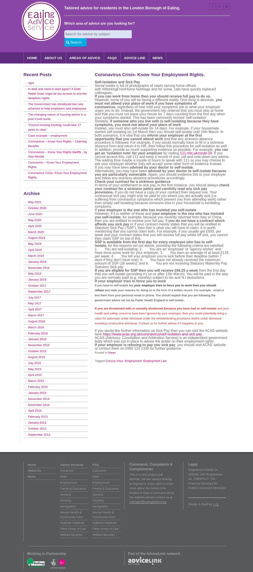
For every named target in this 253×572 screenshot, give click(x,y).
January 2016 (37, 331)
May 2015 (34, 361)
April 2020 (35, 218)
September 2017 (39, 283)
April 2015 (35, 367)
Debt (63, 468)
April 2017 (35, 301)
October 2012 (37, 420)
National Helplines (72, 514)
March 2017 (36, 307)
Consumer (67, 462)
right (31, 75)
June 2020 (35, 206)
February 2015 (38, 379)
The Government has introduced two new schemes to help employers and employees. (57, 98)
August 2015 (36, 349)
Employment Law (154, 353)
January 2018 (37, 271)
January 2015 (37, 385)
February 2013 (38, 408)
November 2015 (39, 337)
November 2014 (39, 397)
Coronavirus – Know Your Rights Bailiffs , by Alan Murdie (57, 146)
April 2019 (35, 241)
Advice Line (134, 50)
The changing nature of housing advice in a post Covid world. (57, 109)
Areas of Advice (84, 50)
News (158, 50)
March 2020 (36, 224)
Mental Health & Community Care (71, 506)
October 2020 (37, 200)
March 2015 (36, 373)
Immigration (68, 498)
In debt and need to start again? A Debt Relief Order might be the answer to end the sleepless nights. (57, 85)
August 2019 (36, 229)
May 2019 (34, 235)
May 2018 (34, 265)
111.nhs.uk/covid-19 (196, 145)
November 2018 (39, 259)
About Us (53, 50)
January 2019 (37, 253)
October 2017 (37, 277)
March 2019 (36, 247)
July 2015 (34, 355)
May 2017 (34, 295)
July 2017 (34, 289)
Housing (65, 492)
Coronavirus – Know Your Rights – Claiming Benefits (57, 136)
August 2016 (36, 313)
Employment (133, 353)
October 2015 (37, 343)
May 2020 (34, 212)
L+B (216, 496)
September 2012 (39, 426)
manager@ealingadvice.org (148, 493)
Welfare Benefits (71, 526)
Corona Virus (114, 353)
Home (32, 50)
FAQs (112, 50)
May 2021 (34, 194)
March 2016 (36, 319)
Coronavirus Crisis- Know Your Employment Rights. (57, 167)
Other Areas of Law (73, 520)
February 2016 (38, 325)
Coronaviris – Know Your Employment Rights (53, 157)
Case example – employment (47, 127)
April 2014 (35, 402)
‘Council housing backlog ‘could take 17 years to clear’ (54, 119)
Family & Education (73, 480)
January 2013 (37, 414)
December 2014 (39, 391)
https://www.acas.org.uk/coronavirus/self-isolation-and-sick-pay (152, 326)
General (65, 486)
